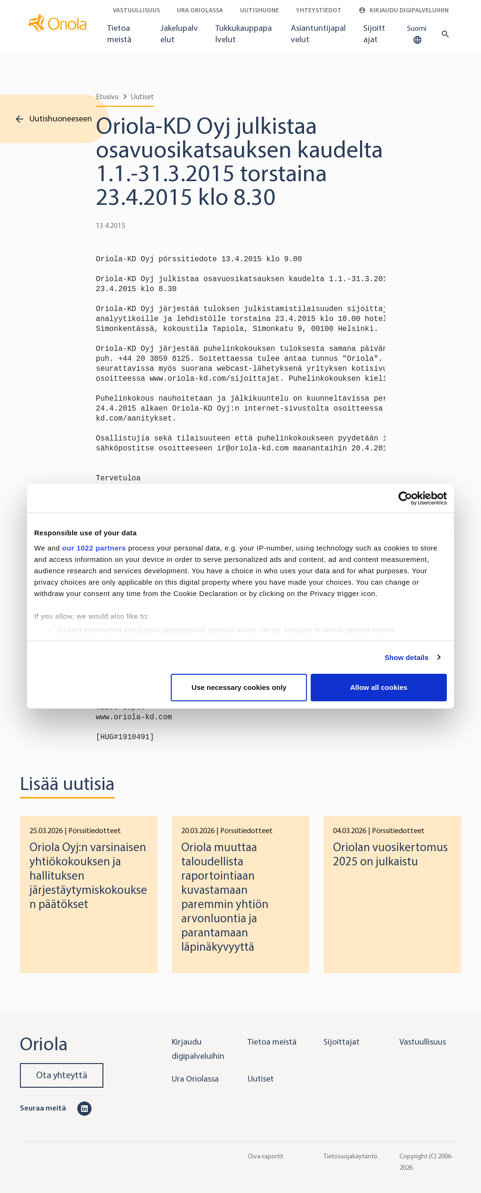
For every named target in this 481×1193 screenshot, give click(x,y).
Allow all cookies (378, 687)
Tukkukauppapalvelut (243, 34)
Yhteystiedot (319, 10)
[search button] (443, 34)
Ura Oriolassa (200, 10)
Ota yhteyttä (61, 1075)
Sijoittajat (374, 34)
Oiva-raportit (265, 1156)
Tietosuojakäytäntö (351, 1156)
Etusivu (107, 96)
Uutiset (142, 96)
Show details (407, 657)
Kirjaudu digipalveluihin (404, 10)
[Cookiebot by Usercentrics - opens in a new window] (405, 498)
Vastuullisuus (136, 10)
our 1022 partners (94, 548)
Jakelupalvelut (179, 34)
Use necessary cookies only (239, 687)
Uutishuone (259, 10)
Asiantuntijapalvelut (318, 34)
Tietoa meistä (119, 34)
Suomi (416, 35)
